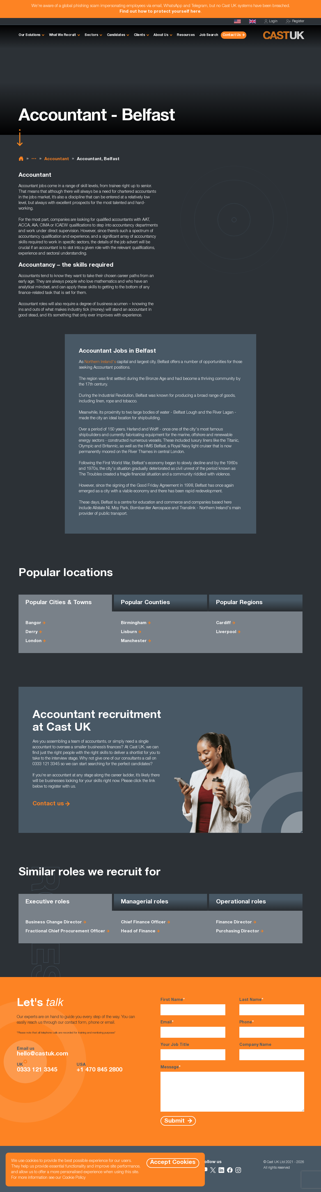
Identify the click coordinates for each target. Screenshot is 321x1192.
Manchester (134, 641)
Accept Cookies (173, 1163)
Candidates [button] (116, 35)
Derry (32, 632)
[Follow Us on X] (213, 1170)
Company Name (271, 1051)
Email (192, 1029)
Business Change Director (54, 922)
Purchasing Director (237, 931)
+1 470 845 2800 (99, 1070)
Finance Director (234, 922)
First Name (192, 1006)
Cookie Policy (74, 1178)
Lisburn (129, 632)
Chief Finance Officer (143, 922)
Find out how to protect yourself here (160, 12)
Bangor (33, 623)
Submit (175, 1121)
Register (295, 21)
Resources (186, 35)
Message (232, 1088)
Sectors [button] (91, 35)
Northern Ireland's (100, 362)
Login (271, 21)
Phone (271, 1029)
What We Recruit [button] (62, 35)
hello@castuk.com (42, 1054)
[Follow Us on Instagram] (238, 1170)
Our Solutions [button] (29, 35)
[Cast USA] (237, 21)
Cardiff (223, 623)
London (34, 641)
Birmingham (133, 623)
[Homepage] (252, 21)
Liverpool (226, 632)
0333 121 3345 (37, 1070)
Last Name (271, 1006)
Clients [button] (139, 35)
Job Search (208, 35)
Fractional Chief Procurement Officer (65, 931)
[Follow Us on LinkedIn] (221, 1170)
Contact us (48, 804)
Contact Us (232, 35)
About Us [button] (160, 35)
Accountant (56, 159)
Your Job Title (192, 1051)
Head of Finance (138, 931)
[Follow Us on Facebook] (230, 1170)
